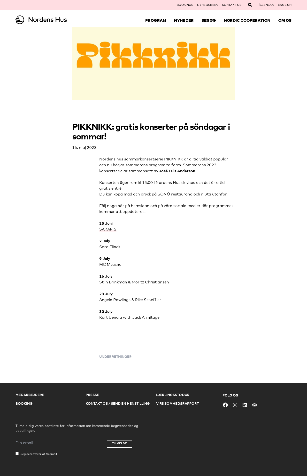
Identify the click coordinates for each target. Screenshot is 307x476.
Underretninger (115, 356)
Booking (23, 403)
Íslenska (266, 5)
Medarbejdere (29, 395)
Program (155, 20)
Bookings (185, 5)
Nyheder (184, 20)
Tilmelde (119, 443)
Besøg (208, 20)
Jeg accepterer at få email (39, 454)
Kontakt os (231, 5)
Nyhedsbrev (207, 5)
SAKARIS (107, 229)
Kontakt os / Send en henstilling (118, 403)
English (285, 5)
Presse (92, 395)
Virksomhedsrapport (177, 403)
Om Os (285, 20)
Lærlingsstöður (173, 395)
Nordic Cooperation (247, 20)
